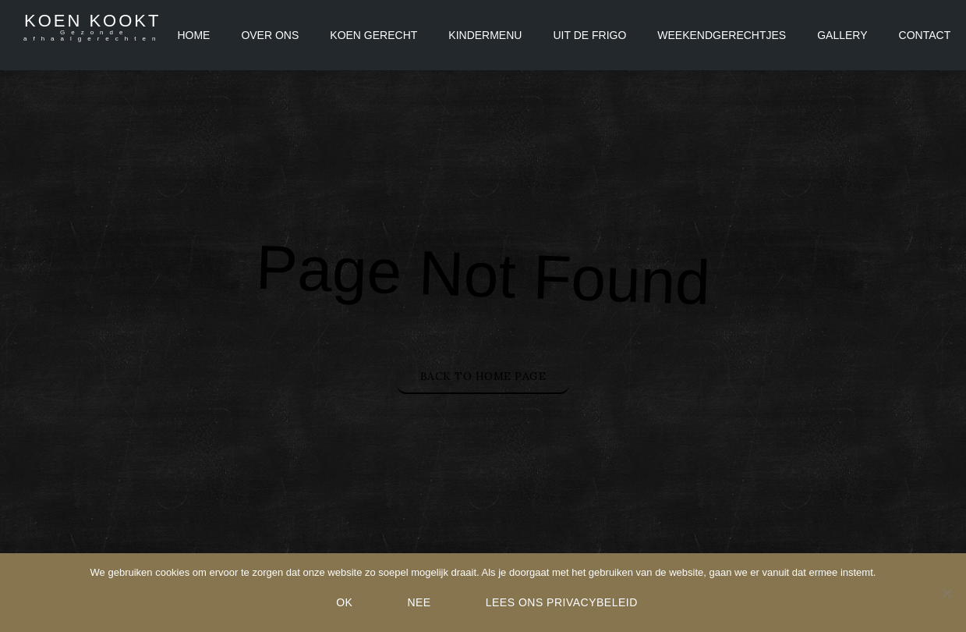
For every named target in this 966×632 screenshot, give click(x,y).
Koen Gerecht (373, 35)
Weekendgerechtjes (721, 35)
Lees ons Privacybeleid (562, 602)
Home (193, 35)
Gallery (842, 35)
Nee (418, 602)
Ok (344, 602)
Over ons (270, 35)
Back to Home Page (483, 376)
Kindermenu (485, 35)
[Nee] (946, 593)
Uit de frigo (589, 35)
